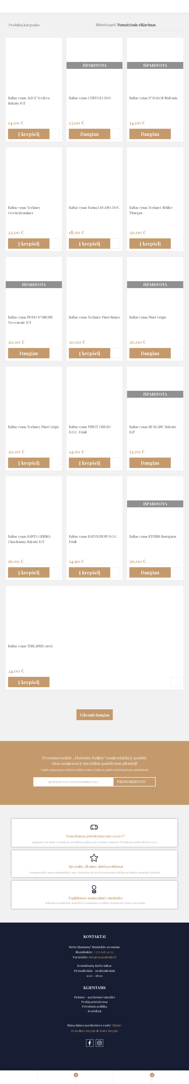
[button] (29, 134)
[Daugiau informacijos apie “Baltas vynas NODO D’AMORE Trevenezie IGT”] (28, 353)
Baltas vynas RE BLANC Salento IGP (149, 429)
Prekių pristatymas (94, 1001)
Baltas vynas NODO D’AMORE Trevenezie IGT (32, 319)
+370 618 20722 (103, 952)
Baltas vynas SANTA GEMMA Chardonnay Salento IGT (31, 539)
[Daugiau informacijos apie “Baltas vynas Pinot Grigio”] (150, 353)
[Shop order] (145, 25)
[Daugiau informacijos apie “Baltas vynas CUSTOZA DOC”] (89, 134)
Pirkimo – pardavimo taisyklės (94, 997)
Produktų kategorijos (24, 25)
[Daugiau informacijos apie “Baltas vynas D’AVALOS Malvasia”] (150, 134)
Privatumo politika (94, 1006)
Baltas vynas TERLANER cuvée (33, 645)
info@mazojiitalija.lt (102, 957)
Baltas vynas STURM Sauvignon (146, 539)
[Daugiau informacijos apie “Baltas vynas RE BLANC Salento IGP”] (150, 462)
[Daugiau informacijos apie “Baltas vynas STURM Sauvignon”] (150, 572)
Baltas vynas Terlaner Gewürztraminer (26, 210)
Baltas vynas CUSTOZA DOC (92, 97)
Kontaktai (94, 1011)
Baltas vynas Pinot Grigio (150, 317)
